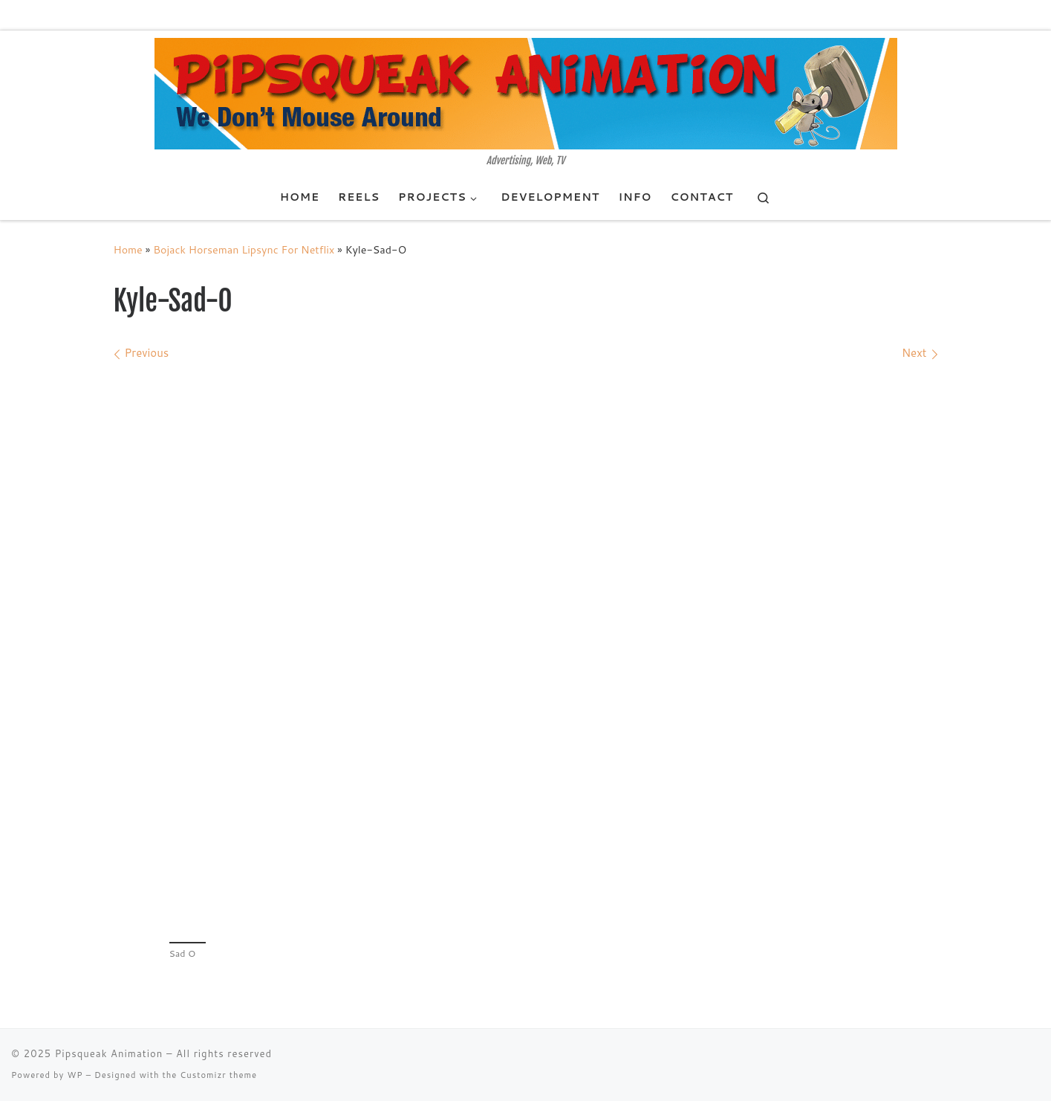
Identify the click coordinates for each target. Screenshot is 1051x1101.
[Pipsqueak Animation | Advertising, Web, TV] (525, 93)
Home (128, 249)
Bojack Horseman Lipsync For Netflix (243, 249)
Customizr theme (218, 1075)
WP (74, 1075)
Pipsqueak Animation (109, 1053)
